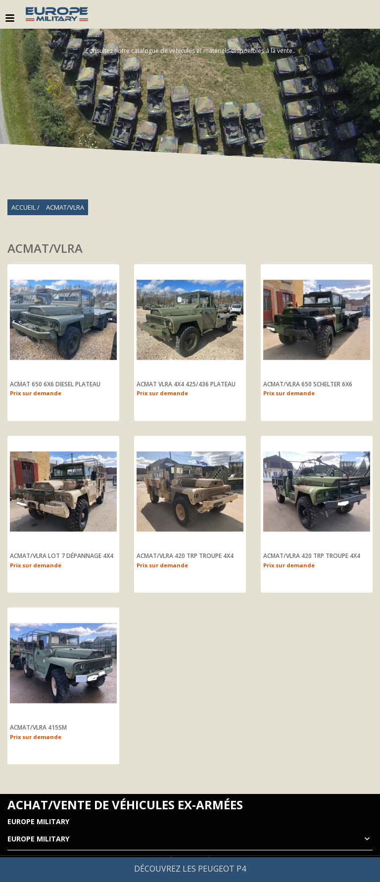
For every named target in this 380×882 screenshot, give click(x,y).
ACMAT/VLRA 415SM (38, 728)
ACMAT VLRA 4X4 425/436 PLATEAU (186, 384)
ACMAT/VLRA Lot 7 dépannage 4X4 (61, 556)
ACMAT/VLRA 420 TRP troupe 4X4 (185, 556)
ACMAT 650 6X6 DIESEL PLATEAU (55, 384)
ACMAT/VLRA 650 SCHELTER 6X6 (307, 384)
